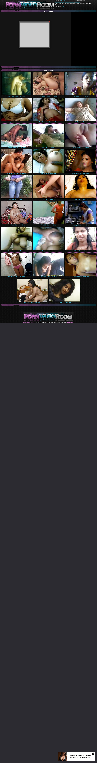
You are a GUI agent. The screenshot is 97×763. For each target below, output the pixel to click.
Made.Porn (77, 2)
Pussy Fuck (64, 6)
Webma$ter (70, 322)
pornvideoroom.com (28, 322)
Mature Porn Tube (59, 2)
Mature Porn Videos (69, 2)
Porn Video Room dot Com (67, 0)
